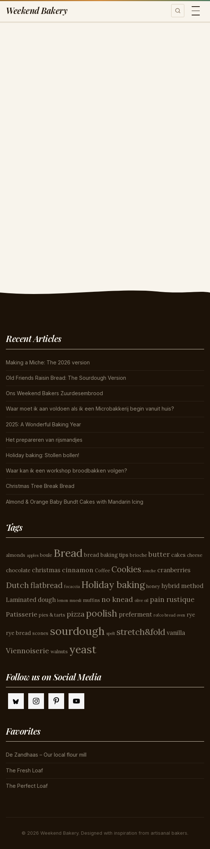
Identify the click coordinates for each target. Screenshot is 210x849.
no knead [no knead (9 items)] (117, 599)
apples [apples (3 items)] (32, 555)
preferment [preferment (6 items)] (135, 614)
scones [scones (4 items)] (40, 633)
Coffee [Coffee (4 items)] (102, 570)
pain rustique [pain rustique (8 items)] (172, 599)
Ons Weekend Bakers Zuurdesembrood (54, 393)
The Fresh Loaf (24, 770)
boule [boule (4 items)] (46, 555)
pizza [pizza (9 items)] (76, 613)
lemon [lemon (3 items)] (62, 600)
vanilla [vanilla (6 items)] (176, 632)
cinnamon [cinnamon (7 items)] (77, 570)
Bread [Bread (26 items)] (68, 553)
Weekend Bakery (36, 10)
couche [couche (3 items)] (149, 570)
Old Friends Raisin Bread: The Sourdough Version (66, 378)
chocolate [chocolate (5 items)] (18, 570)
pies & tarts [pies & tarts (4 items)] (52, 615)
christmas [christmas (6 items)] (46, 570)
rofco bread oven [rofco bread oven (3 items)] (169, 615)
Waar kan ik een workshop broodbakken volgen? (66, 470)
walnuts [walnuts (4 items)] (59, 651)
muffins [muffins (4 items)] (91, 600)
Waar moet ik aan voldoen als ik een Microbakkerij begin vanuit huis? (90, 408)
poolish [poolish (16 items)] (101, 613)
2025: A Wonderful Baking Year (43, 424)
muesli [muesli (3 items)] (75, 600)
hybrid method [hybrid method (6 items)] (182, 585)
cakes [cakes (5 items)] (178, 554)
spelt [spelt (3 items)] (110, 633)
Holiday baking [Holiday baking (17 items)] (113, 584)
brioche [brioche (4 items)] (138, 555)
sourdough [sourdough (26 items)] (77, 631)
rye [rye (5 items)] (191, 614)
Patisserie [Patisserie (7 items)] (21, 614)
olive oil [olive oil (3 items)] (141, 600)
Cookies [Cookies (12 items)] (126, 569)
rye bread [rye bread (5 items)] (18, 632)
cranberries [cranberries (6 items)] (174, 570)
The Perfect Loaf (27, 786)
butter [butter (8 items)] (159, 554)
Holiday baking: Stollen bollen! (42, 455)
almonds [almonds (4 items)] (15, 555)
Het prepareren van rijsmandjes (44, 440)
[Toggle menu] (195, 11)
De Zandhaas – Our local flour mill (46, 754)
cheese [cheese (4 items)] (194, 555)
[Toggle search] (177, 10)
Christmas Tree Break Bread (40, 486)
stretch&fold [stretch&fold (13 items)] (141, 631)
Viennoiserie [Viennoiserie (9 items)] (27, 650)
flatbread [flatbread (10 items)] (46, 585)
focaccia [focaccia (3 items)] (72, 586)
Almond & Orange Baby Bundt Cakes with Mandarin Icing (74, 502)
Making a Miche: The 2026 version (48, 362)
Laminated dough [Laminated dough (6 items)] (31, 599)
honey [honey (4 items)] (153, 586)
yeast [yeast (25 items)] (82, 649)
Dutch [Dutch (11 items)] (17, 585)
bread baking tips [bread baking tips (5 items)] (106, 554)
